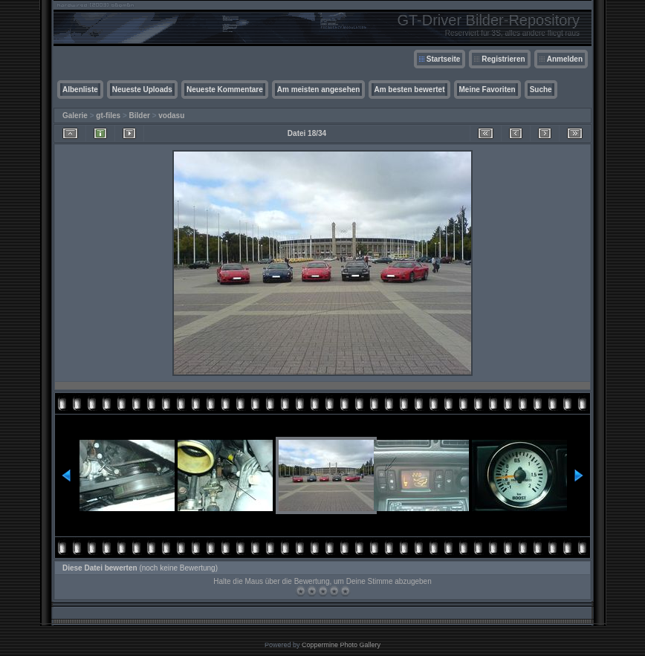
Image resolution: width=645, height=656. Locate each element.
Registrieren (503, 59)
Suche (541, 89)
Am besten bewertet (409, 89)
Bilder (139, 115)
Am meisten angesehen (318, 89)
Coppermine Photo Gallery (341, 645)
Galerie (75, 115)
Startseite (444, 59)
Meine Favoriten (487, 89)
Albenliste (80, 89)
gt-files (108, 115)
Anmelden (565, 59)
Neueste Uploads (142, 89)
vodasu (171, 115)
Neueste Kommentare (225, 89)
